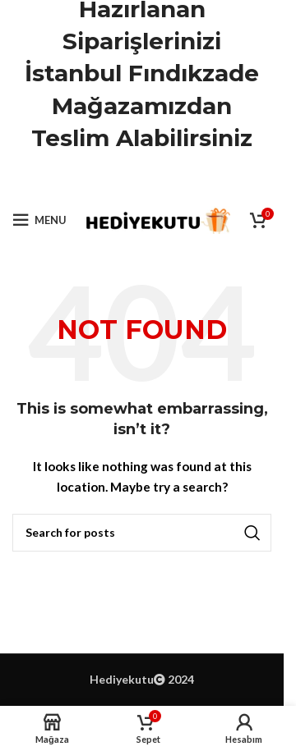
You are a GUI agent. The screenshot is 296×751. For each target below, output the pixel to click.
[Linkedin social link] (163, 180)
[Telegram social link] (183, 180)
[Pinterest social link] (142, 180)
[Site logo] (156, 219)
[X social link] (121, 180)
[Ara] (141, 533)
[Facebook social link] (100, 180)
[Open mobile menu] (39, 220)
